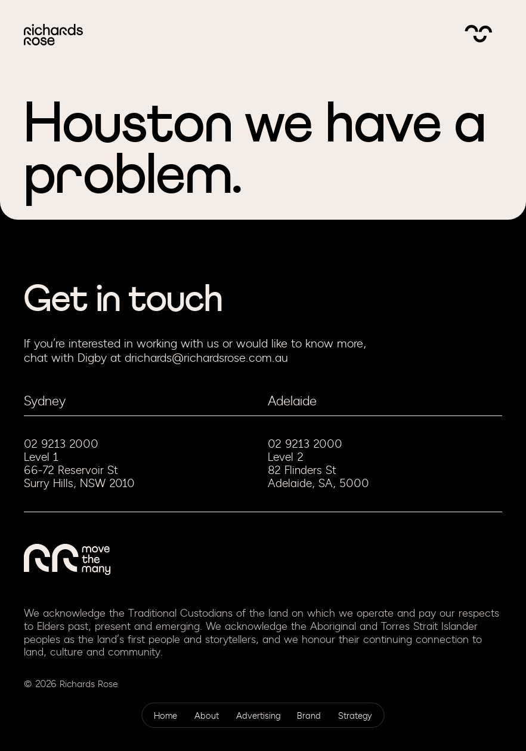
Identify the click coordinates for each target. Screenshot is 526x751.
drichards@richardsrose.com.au (206, 358)
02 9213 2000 (61, 444)
